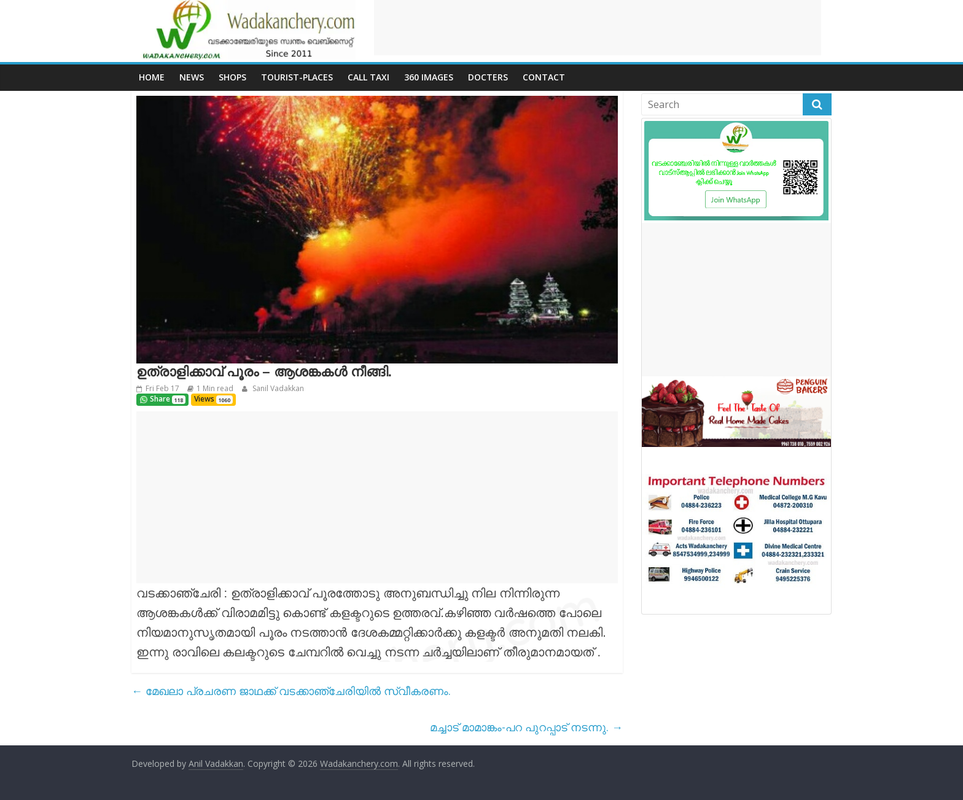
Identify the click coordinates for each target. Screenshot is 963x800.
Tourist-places (297, 77)
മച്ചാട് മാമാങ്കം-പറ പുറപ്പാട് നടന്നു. (526, 727)
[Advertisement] (597, 27)
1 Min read (215, 388)
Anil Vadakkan (216, 763)
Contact (544, 77)
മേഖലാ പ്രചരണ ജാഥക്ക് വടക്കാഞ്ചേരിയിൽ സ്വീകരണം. (291, 690)
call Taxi (368, 77)
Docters (488, 77)
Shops (232, 77)
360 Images (428, 77)
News (191, 77)
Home (152, 77)
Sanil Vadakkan (277, 388)
